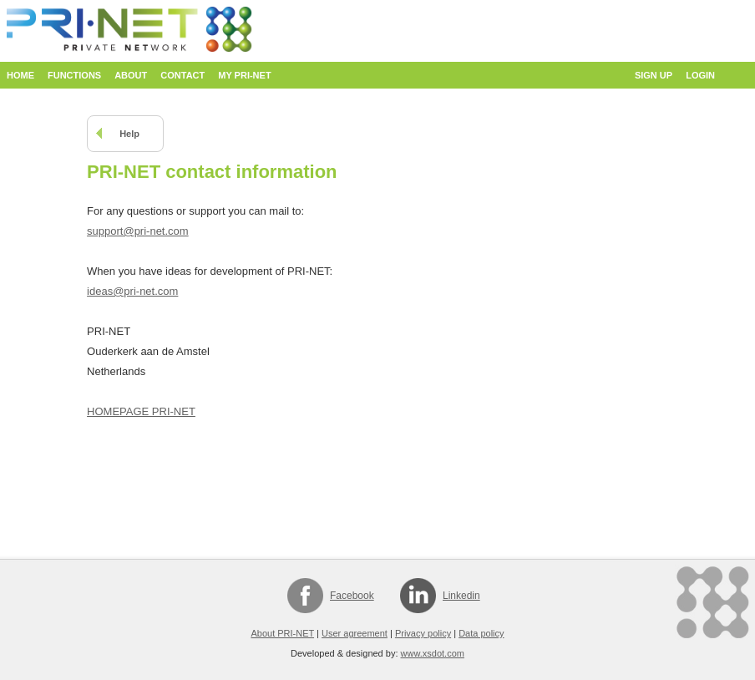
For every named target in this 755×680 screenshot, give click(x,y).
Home (20, 75)
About (130, 75)
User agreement (355, 633)
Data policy (481, 633)
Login (700, 75)
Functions (74, 75)
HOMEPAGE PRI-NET (141, 411)
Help (129, 134)
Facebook (352, 595)
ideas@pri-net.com (132, 291)
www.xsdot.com (432, 653)
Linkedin (461, 595)
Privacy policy (423, 633)
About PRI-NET (282, 633)
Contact (182, 75)
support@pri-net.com (138, 231)
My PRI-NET (244, 75)
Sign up (653, 75)
